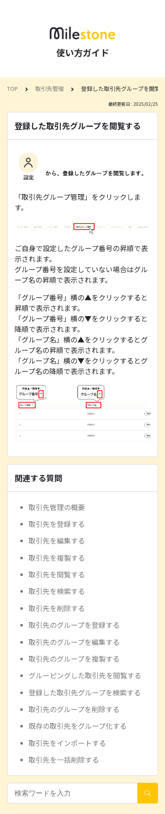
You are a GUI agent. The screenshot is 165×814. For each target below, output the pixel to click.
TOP (12, 88)
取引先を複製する (57, 557)
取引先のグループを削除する (74, 709)
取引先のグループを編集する (74, 642)
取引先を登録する (57, 524)
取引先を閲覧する (57, 574)
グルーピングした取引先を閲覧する (85, 675)
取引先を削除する (57, 608)
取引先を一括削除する (64, 759)
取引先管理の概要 (57, 507)
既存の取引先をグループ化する (78, 725)
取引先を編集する (57, 540)
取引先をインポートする (67, 743)
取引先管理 (49, 88)
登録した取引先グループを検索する (85, 692)
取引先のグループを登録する (74, 625)
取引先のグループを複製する (74, 658)
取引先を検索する (57, 591)
